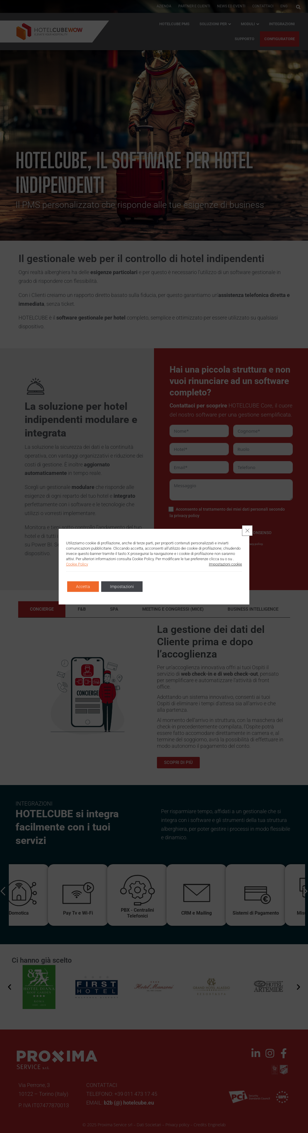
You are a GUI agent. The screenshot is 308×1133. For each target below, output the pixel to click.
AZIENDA (164, 6)
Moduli (248, 24)
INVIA (206, 561)
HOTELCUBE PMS (174, 24)
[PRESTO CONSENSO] (171, 532)
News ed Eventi (231, 6)
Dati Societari (149, 1124)
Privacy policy (177, 1124)
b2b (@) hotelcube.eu (129, 1103)
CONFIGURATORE (279, 39)
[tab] (41, 609)
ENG (283, 6)
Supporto (244, 39)
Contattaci (262, 6)
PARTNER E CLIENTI (194, 6)
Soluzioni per (213, 24)
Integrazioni (282, 24)
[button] (298, 7)
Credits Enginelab (210, 1124)
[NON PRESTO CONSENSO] (219, 532)
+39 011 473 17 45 (135, 1094)
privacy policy (186, 515)
